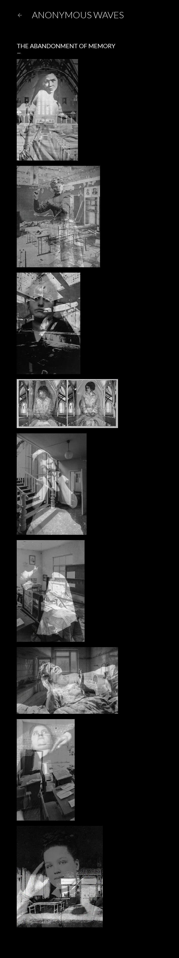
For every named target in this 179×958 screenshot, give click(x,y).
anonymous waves (78, 14)
